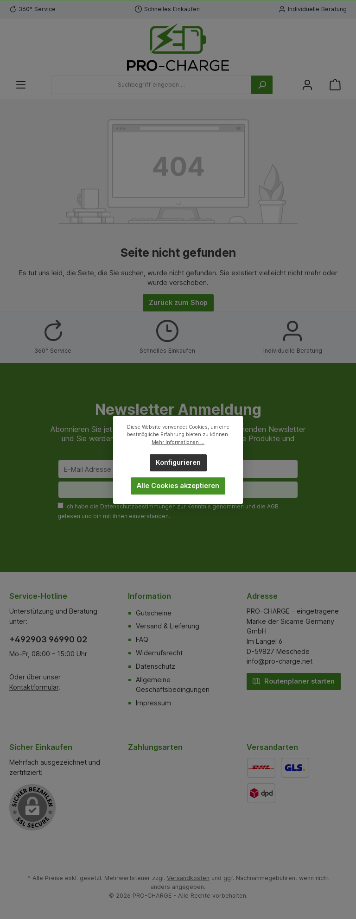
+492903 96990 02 (48, 639)
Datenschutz (155, 666)
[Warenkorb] (335, 85)
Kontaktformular (33, 687)
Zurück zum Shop (178, 302)
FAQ (142, 639)
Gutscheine (154, 613)
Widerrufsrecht (159, 653)
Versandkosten (188, 878)
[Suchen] (262, 85)
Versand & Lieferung (167, 626)
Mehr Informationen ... (178, 442)
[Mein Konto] (307, 85)
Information (149, 596)
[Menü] (20, 85)
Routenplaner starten (294, 680)
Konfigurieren (178, 462)
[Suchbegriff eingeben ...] (151, 85)
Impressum (153, 703)
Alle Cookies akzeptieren (178, 485)
